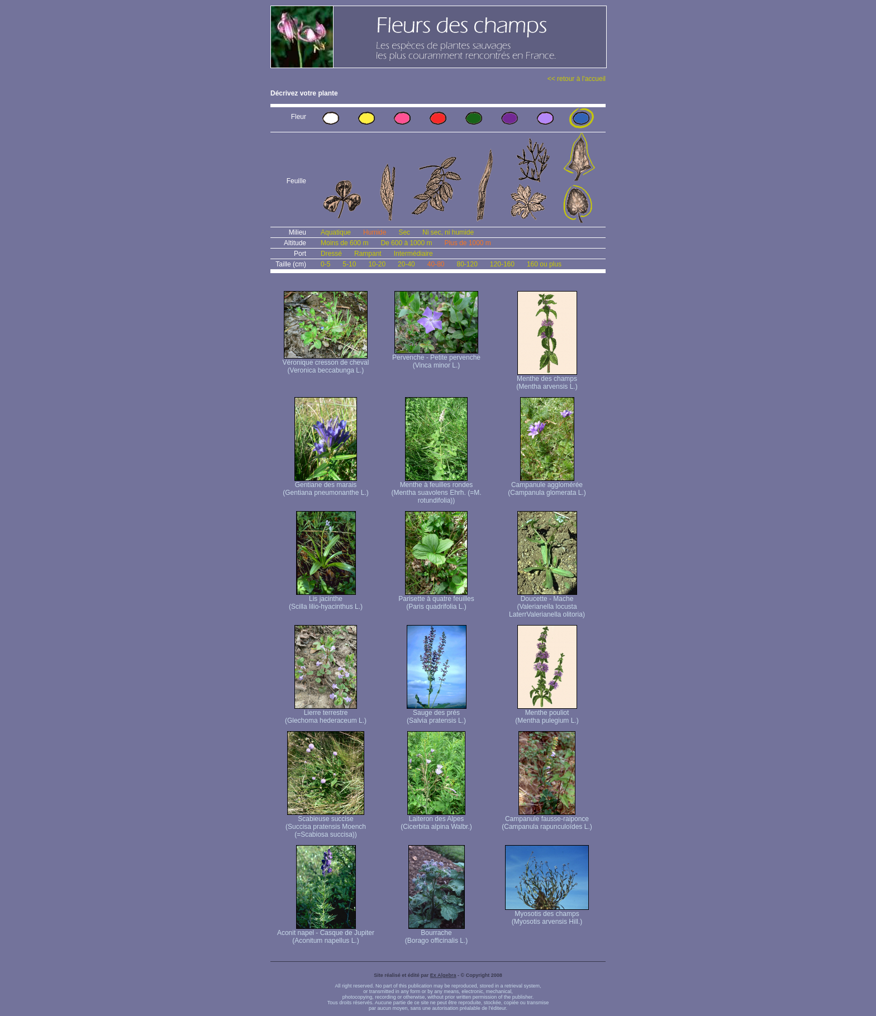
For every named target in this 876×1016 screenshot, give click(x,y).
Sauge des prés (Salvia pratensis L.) (436, 713)
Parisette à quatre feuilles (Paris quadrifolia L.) (436, 599)
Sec (404, 232)
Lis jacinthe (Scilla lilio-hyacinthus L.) (326, 599)
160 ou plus (544, 264)
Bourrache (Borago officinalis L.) (436, 934)
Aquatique (336, 232)
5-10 (349, 264)
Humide (374, 232)
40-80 (436, 264)
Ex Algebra (443, 975)
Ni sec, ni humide (448, 232)
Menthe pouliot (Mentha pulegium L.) (546, 713)
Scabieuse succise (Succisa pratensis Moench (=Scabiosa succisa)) (325, 823)
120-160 (502, 264)
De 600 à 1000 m (406, 243)
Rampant (368, 253)
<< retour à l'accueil (577, 79)
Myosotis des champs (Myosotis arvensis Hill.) (547, 915)
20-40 (406, 264)
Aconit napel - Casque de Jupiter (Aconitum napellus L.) (325, 934)
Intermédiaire (413, 253)
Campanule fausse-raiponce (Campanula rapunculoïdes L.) (547, 820)
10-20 (376, 264)
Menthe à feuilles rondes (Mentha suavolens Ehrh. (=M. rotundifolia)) (436, 489)
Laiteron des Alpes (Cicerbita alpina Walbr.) (436, 820)
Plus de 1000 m (467, 243)
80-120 (466, 264)
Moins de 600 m (344, 243)
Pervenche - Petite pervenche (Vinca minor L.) (436, 358)
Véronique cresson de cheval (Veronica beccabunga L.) (326, 363)
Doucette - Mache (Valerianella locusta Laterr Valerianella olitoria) (547, 603)
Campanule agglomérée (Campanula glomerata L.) (546, 486)
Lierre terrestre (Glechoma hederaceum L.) (325, 713)
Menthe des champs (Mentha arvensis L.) (546, 379)
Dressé (331, 253)
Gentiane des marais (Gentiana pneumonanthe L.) (325, 486)
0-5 (325, 264)
